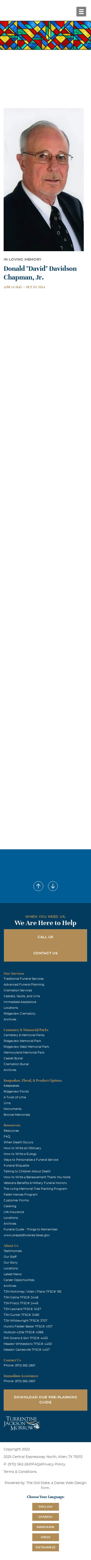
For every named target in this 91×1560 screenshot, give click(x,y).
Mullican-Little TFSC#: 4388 (23, 1332)
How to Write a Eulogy (20, 1154)
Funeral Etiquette (16, 1165)
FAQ (7, 1136)
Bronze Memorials (17, 1114)
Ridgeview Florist (16, 1091)
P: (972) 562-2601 (18, 1464)
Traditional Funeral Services (24, 978)
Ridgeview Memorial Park (22, 1041)
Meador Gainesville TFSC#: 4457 (27, 1349)
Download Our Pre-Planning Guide (45, 1400)
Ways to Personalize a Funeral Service (31, 1159)
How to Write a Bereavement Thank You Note (37, 1177)
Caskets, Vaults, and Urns (22, 996)
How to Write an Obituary (22, 1148)
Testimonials (13, 1251)
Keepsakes (11, 1085)
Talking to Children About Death (27, 1171)
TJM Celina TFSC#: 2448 (21, 1297)
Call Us (45, 937)
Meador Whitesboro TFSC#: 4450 (28, 1343)
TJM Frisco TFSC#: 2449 (21, 1303)
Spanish (45, 1516)
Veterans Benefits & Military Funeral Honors (35, 1183)
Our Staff (10, 1256)
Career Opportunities (19, 1280)
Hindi (45, 1537)
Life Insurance (14, 1212)
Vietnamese (45, 1547)
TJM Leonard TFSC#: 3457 (22, 1309)
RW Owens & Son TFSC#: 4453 (26, 1338)
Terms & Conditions (20, 1472)
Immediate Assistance (20, 1002)
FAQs (36, 1464)
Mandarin (46, 1527)
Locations (11, 1007)
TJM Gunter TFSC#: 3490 (21, 1314)
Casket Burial (13, 1058)
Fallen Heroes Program (21, 1194)
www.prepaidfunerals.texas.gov (27, 1235)
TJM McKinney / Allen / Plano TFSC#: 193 (32, 1291)
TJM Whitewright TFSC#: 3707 (25, 1320)
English (45, 1506)
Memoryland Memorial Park (24, 1052)
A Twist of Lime (15, 1097)
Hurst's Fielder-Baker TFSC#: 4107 (28, 1326)
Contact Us (45, 953)
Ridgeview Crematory (20, 1013)
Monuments (13, 1109)
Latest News (13, 1274)
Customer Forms (16, 1200)
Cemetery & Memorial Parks (24, 1035)
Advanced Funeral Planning (24, 984)
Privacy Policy (53, 1464)
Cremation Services (18, 990)
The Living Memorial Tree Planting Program (35, 1188)
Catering (10, 1206)
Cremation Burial (16, 1064)
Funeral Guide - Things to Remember (31, 1229)
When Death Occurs (18, 1142)
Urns (7, 1103)
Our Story (11, 1262)
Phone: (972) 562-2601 (19, 1365)
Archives (10, 1019)
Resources (11, 1130)
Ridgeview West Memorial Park (26, 1046)
